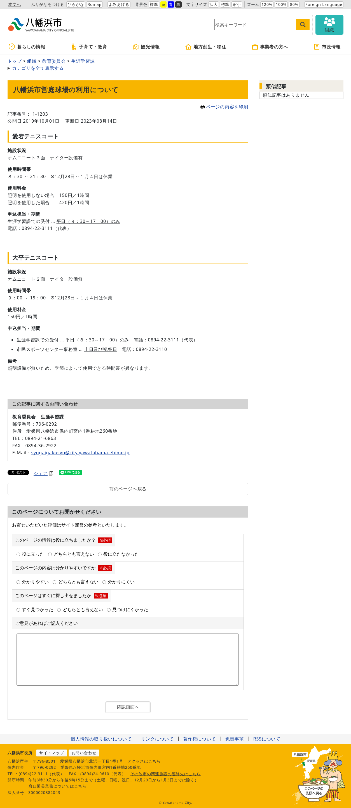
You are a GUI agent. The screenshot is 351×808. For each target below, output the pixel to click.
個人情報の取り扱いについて (101, 739)
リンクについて (157, 739)
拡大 (213, 4)
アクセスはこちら (144, 761)
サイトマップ (51, 752)
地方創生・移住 (205, 46)
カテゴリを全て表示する (38, 68)
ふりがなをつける (47, 4)
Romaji (94, 4)
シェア (43, 473)
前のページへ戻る (128, 489)
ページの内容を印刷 (224, 107)
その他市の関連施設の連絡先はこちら (165, 773)
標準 (154, 4)
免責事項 (234, 739)
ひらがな (75, 4)
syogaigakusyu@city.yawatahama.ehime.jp (80, 453)
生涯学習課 (83, 61)
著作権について (199, 739)
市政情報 (327, 46)
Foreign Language (323, 4)
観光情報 (146, 46)
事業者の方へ (270, 46)
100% (281, 4)
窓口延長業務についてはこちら (57, 786)
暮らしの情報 (27, 46)
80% (294, 4)
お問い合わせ (84, 752)
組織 (32, 61)
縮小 (237, 4)
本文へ (14, 4)
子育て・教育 (89, 46)
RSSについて (266, 739)
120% (266, 4)
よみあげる (119, 4)
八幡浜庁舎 (18, 761)
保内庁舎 (16, 767)
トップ (15, 61)
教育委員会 (54, 61)
